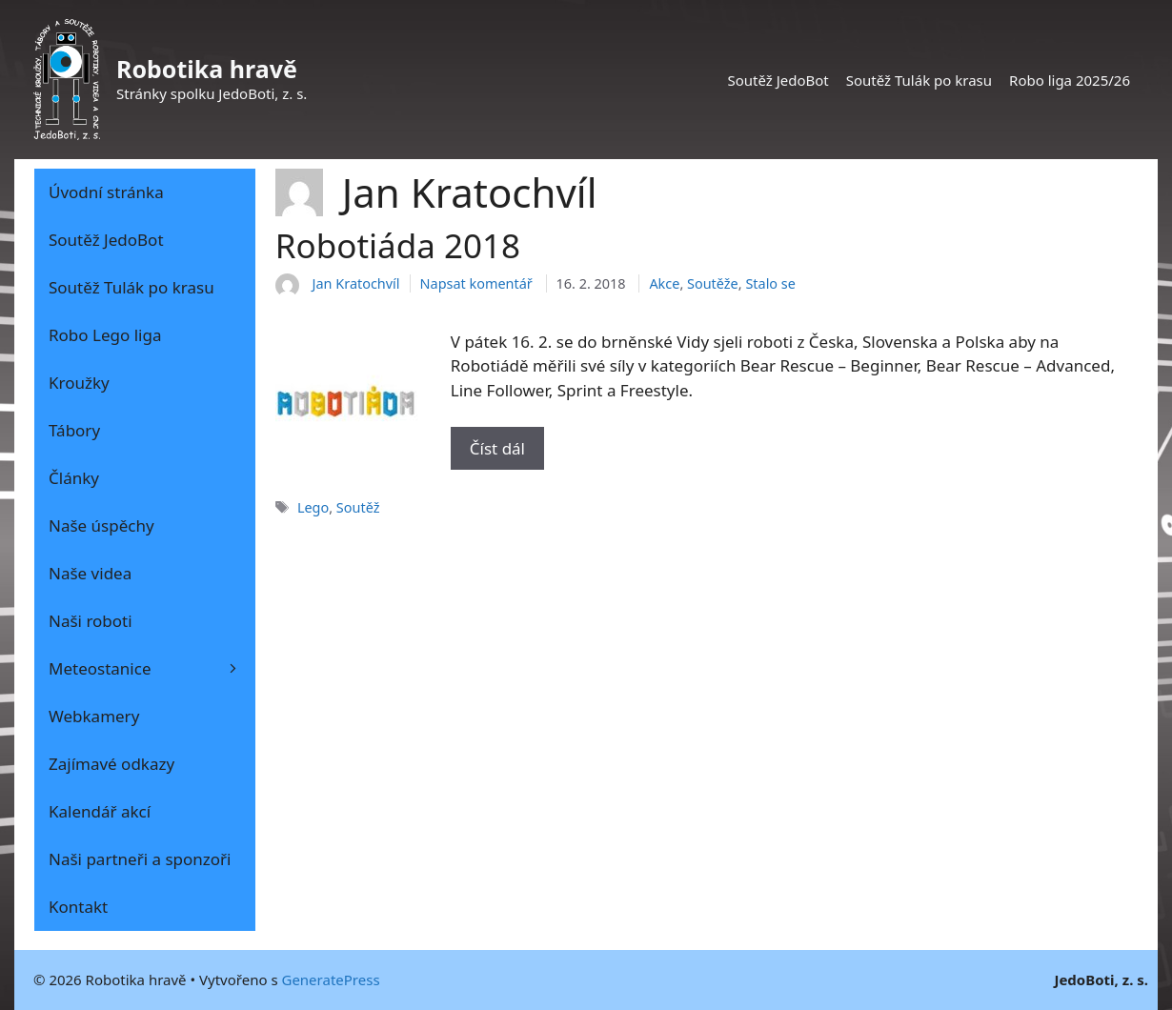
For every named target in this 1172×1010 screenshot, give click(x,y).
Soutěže (712, 283)
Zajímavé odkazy (111, 764)
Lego (313, 507)
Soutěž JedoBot (777, 80)
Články (74, 478)
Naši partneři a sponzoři (140, 859)
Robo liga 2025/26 (1069, 80)
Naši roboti (90, 621)
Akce (664, 283)
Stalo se (770, 283)
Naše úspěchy (101, 525)
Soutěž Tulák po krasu (919, 80)
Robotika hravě (206, 68)
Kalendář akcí (100, 811)
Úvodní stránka (106, 192)
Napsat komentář (476, 283)
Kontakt (78, 907)
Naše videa (90, 573)
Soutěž (358, 507)
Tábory (74, 430)
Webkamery (94, 716)
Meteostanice (152, 669)
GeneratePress (330, 979)
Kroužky (79, 383)
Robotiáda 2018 (397, 245)
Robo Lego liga (105, 335)
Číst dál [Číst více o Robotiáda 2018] (497, 448)
